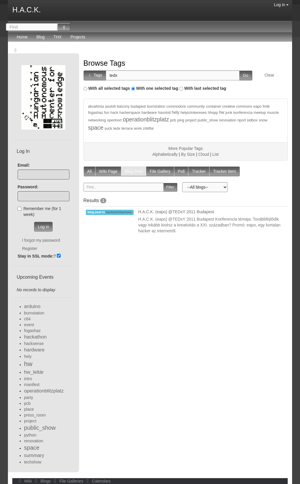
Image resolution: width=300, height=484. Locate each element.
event (29, 324)
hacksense (34, 343)
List (215, 154)
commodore (176, 106)
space (95, 127)
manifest (32, 384)
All (89, 171)
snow (263, 120)
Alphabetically (165, 154)
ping (180, 120)
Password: (28, 187)
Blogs (42, 481)
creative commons (237, 106)
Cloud (203, 154)
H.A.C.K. (26, 10)
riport (241, 120)
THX (57, 37)
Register (29, 248)
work (138, 128)
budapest (138, 106)
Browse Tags (104, 63)
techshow (32, 462)
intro (28, 378)
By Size (188, 154)
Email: (24, 165)
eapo (257, 106)
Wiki (25, 481)
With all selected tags (109, 88)
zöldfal (148, 128)
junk (229, 113)
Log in (281, 4)
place (29, 409)
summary (34, 455)
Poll (181, 171)
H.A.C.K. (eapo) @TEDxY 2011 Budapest (176, 211)
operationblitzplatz (146, 119)
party (28, 397)
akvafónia (96, 106)
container (213, 106)
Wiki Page (108, 171)
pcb (173, 120)
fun (107, 113)
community (196, 106)
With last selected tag (205, 88)
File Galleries (68, 481)
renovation (227, 120)
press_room (35, 415)
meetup (260, 113)
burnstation (156, 106)
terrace (127, 128)
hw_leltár (34, 372)
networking (97, 120)
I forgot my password (41, 240)
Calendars (97, 481)
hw (221, 112)
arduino (32, 306)
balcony (123, 106)
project (191, 120)
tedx (116, 128)
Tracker (199, 171)
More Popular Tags (185, 148)
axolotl (110, 106)
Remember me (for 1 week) (39, 211)
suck (108, 128)
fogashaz (95, 113)
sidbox (252, 120)
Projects (77, 37)
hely (175, 112)
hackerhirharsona (119, 212)
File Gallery (160, 171)
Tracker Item (224, 171)
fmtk (266, 106)
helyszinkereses (193, 113)
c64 (27, 319)
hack (114, 113)
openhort (114, 120)
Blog (40, 37)
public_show (207, 120)
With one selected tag (157, 88)
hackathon (35, 337)
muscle (273, 113)
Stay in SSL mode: (36, 256)
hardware (149, 113)
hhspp (213, 113)
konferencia (243, 113)
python (30, 435)
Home (22, 37)
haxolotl (164, 113)
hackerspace (129, 113)
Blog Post (133, 171)
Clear (269, 75)
